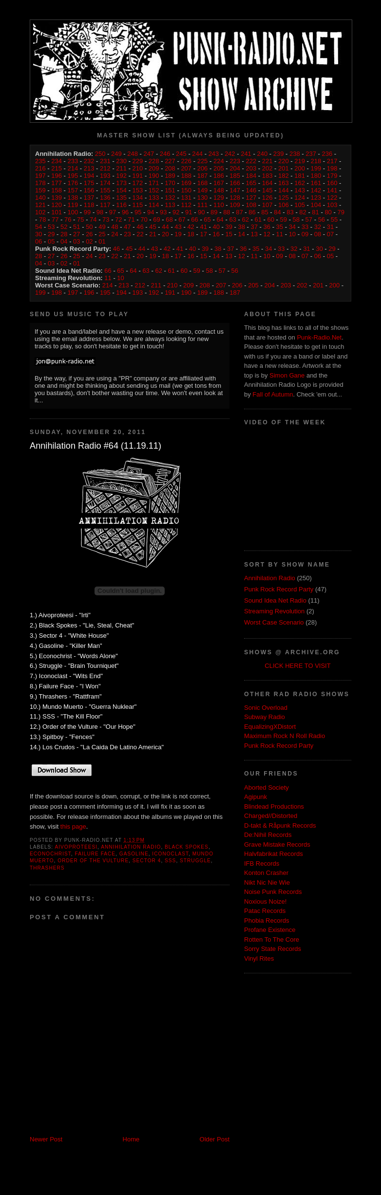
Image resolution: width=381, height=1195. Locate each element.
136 (105, 197)
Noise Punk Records (273, 891)
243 (214, 153)
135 (121, 197)
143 (299, 190)
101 (56, 212)
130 (202, 197)
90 (201, 212)
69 (156, 219)
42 (190, 226)
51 (76, 226)
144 (283, 190)
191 (138, 175)
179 (332, 175)
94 (150, 212)
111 (202, 205)
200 (299, 168)
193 (105, 175)
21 (152, 234)
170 (170, 183)
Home (131, 1139)
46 (139, 226)
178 (40, 183)
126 (267, 197)
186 (218, 175)
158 (56, 190)
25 (101, 234)
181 (299, 175)
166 (234, 183)
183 (267, 175)
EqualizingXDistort (270, 726)
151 (170, 190)
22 (139, 234)
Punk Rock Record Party (278, 589)
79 (340, 212)
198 (332, 168)
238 (294, 153)
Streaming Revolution (274, 611)
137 (89, 197)
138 (73, 197)
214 (73, 168)
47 (127, 226)
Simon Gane (287, 375)
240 (262, 153)
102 (40, 212)
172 (138, 183)
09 (305, 234)
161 (316, 183)
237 (310, 153)
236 (327, 153)
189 (170, 175)
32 (317, 226)
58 (296, 219)
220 (283, 161)
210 (138, 168)
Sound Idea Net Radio (275, 600)
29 (51, 234)
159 (40, 190)
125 (283, 197)
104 (316, 205)
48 (114, 226)
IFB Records (261, 863)
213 (89, 168)
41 (203, 226)
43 (177, 226)
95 (137, 212)
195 (73, 175)
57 (308, 219)
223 (234, 161)
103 (332, 205)
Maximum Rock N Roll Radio (284, 736)
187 (202, 175)
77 (55, 219)
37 (254, 226)
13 (254, 234)
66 (194, 219)
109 (234, 205)
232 (89, 161)
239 (278, 153)
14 (241, 234)
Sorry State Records (272, 948)
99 (87, 212)
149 (202, 190)
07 (330, 234)
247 (149, 153)
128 (234, 197)
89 (213, 212)
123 (316, 197)
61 (257, 219)
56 (321, 219)
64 (219, 219)
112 (186, 205)
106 (283, 205)
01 (101, 241)
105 (299, 205)
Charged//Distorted (270, 815)
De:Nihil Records (268, 834)
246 (165, 153)
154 (121, 190)
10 (292, 234)
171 (154, 183)
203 (251, 168)
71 (131, 219)
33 (305, 226)
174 (105, 183)
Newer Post (46, 1139)
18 (190, 234)
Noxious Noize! (265, 901)
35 (279, 226)
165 (251, 183)
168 (202, 183)
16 (215, 234)
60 (270, 219)
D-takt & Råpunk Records (280, 825)
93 (163, 212)
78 (42, 219)
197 (40, 175)
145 (267, 190)
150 (186, 190)
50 (89, 226)
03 (76, 241)
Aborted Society (266, 787)
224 (218, 161)
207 (186, 168)
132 (170, 197)
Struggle (195, 860)
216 (40, 168)
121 (40, 205)
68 (169, 219)
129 (218, 197)
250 (100, 153)
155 (105, 190)
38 (241, 226)
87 (239, 212)
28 (63, 234)
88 (226, 212)
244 (197, 153)
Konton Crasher (266, 872)
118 (89, 205)
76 (67, 219)
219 (299, 161)
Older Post (214, 1139)
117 (105, 205)
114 (154, 205)
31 (330, 226)
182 (283, 175)
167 (218, 183)
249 (116, 153)
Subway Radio (264, 717)
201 (283, 168)
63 (232, 219)
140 (40, 197)
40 (215, 226)
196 (56, 175)
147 (234, 190)
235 (40, 161)
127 (251, 197)
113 (170, 205)
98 (99, 212)
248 (132, 153)
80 (327, 212)
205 (218, 168)
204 (234, 168)
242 (230, 153)
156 (89, 190)
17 (203, 234)
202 (267, 168)
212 (105, 168)
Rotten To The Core (271, 939)
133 (154, 197)
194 (89, 175)
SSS (170, 860)
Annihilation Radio (131, 847)
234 (56, 161)
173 (121, 183)
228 (154, 161)
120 (56, 205)
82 (302, 212)
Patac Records (265, 910)
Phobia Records (266, 920)
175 (89, 183)
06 (38, 241)
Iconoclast (170, 853)
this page (73, 826)
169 (186, 183)
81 (315, 212)
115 (138, 205)
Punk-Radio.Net (319, 337)
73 (105, 219)
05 (51, 241)
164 (267, 183)
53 (51, 226)
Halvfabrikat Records (273, 853)
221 (267, 161)
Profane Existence (270, 929)
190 (154, 175)
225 (202, 161)
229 (138, 161)
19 (177, 234)
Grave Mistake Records (277, 844)
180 (316, 175)
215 (56, 168)
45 (152, 226)
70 (143, 219)
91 (188, 212)
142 (316, 190)
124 (299, 197)
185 (234, 175)
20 (165, 234)
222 (251, 161)
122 (332, 197)
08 (317, 234)
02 (89, 241)
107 (267, 205)
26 (89, 234)
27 (76, 234)
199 (316, 168)
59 (283, 219)
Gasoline (134, 853)
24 (114, 234)
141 (332, 190)
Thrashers (47, 868)
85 (264, 212)
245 (181, 153)
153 (138, 190)
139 (56, 197)
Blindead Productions (274, 806)
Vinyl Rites (259, 958)
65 (207, 219)
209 (154, 168)
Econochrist (50, 853)
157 (73, 190)
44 (165, 226)
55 (334, 219)
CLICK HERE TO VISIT (297, 665)
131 (186, 197)
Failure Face (95, 853)
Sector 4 (147, 860)
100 (73, 212)
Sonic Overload (265, 707)
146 (251, 190)
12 (267, 234)
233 (73, 161)
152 (154, 190)
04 (63, 241)
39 (228, 226)
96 (125, 212)
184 (251, 175)
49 (101, 226)
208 (170, 168)
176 (73, 183)
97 (112, 212)
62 (245, 219)
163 (283, 183)
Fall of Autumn (272, 394)
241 (246, 153)
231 (105, 161)
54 (38, 226)
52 (63, 226)
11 (279, 234)
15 (228, 234)
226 (186, 161)
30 (38, 234)
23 (127, 234)
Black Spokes (187, 847)
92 (175, 212)
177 (56, 183)
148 (218, 190)
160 (332, 183)
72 (118, 219)
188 (186, 175)
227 (170, 161)
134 (138, 197)
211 (121, 168)
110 (218, 205)
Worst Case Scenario (274, 622)
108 (251, 205)
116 (121, 205)
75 (80, 219)
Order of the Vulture (93, 860)
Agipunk (255, 796)
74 (93, 219)
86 (251, 212)
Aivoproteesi (76, 847)
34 (292, 226)
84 (277, 212)
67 (181, 219)
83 (289, 212)
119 (73, 205)
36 (267, 226)
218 (316, 161)
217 (332, 161)
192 (121, 175)
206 (202, 168)
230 (121, 161)
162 (299, 183)
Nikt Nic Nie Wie (267, 882)
